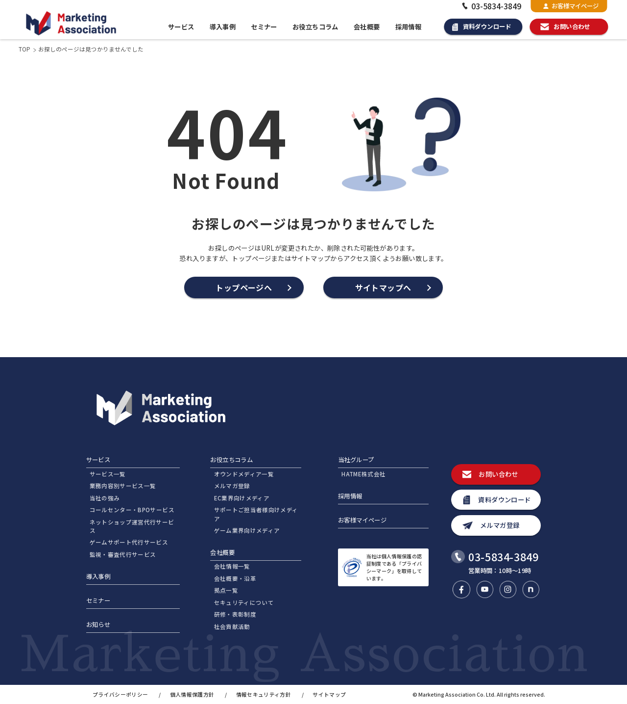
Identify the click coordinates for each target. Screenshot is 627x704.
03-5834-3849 (490, 6)
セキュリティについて (244, 602)
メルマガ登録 (232, 486)
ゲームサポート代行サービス (129, 542)
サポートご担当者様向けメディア (256, 514)
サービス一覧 (108, 474)
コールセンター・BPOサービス (132, 510)
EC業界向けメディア (241, 498)
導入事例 (223, 26)
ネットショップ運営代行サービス (132, 526)
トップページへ (244, 287)
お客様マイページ (571, 5)
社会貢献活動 (232, 626)
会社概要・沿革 (235, 578)
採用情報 (408, 26)
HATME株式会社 (363, 474)
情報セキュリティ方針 (263, 694)
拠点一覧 (226, 590)
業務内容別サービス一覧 (123, 486)
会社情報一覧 (232, 566)
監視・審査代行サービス (123, 554)
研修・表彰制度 (235, 614)
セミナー (264, 26)
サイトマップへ (383, 287)
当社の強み (105, 498)
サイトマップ (329, 694)
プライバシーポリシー (120, 694)
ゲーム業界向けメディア (247, 530)
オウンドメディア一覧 (244, 474)
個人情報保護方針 (192, 694)
